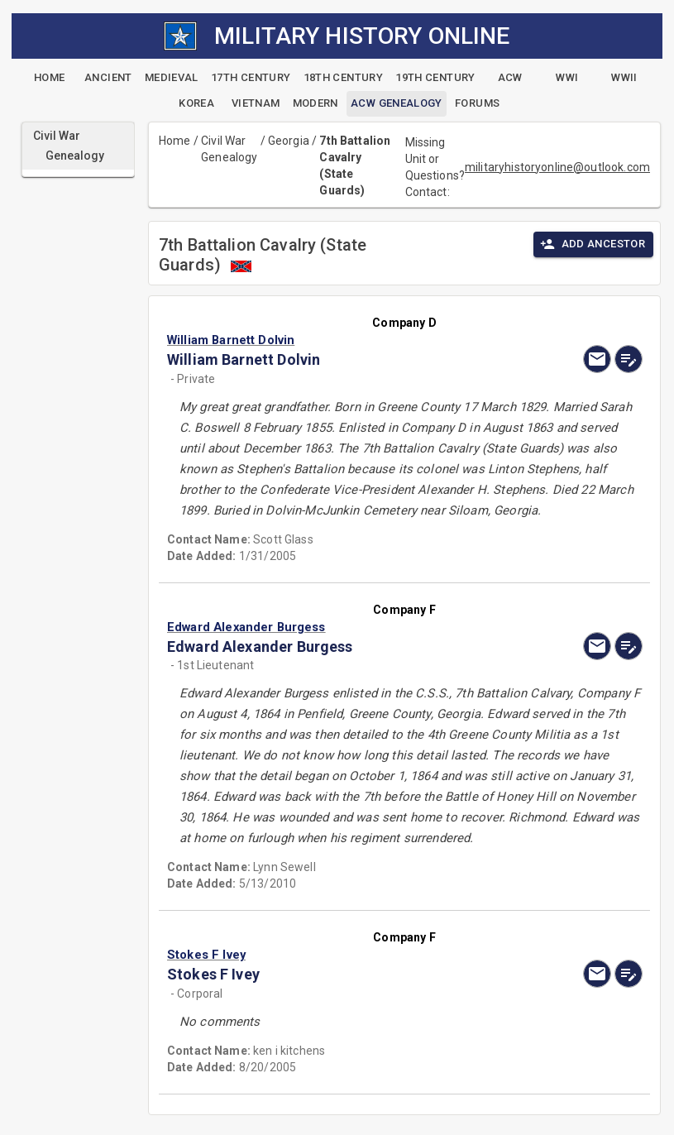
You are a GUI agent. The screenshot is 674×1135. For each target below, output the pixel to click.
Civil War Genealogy (229, 149)
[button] (333, 340)
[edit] (628, 359)
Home (175, 140)
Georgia (288, 140)
